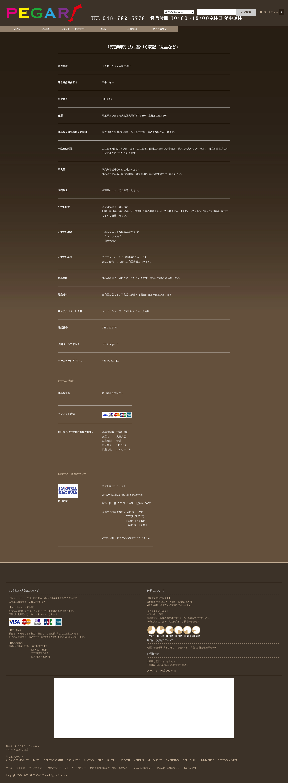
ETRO (100, 760)
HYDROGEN (123, 760)
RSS (185, 767)
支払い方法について (143, 767)
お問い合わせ (54, 767)
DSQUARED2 (73, 760)
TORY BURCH (190, 760)
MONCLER (138, 760)
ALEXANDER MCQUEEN (18, 760)
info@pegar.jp (167, 670)
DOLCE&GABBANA (53, 760)
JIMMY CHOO (207, 760)
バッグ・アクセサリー (74, 29)
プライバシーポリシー (75, 767)
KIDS (103, 29)
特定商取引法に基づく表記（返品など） (110, 767)
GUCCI (110, 760)
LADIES (46, 29)
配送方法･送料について (168, 767)
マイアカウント (160, 29)
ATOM (192, 767)
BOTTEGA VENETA (227, 760)
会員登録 (132, 29)
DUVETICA (88, 760)
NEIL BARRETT (155, 760)
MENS (17, 29)
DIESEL (36, 760)
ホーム (9, 767)
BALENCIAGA (172, 760)
